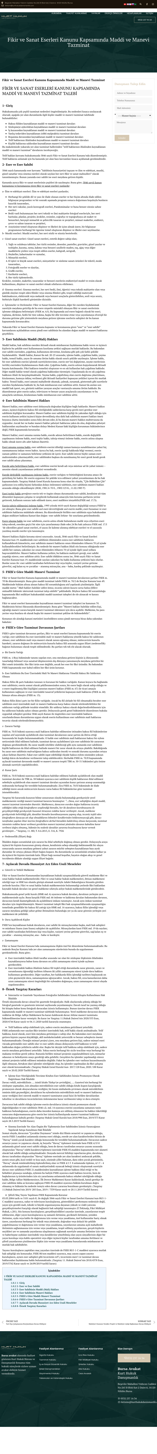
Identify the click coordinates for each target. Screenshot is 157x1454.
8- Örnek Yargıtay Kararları (29, 1306)
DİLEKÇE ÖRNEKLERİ (113, 13)
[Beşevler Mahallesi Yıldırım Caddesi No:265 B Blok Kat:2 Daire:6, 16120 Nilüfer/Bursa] (20, 1397)
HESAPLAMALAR (134, 13)
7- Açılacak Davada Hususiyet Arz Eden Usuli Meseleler (44, 1302)
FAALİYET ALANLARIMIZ (76, 13)
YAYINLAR (95, 13)
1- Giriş (18, 1282)
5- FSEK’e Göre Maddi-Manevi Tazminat (35, 1296)
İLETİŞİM (149, 13)
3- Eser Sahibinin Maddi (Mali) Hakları (35, 1289)
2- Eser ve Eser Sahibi (25, 1286)
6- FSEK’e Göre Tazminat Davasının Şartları (37, 1299)
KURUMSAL (57, 13)
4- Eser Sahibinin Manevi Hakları (32, 1292)
